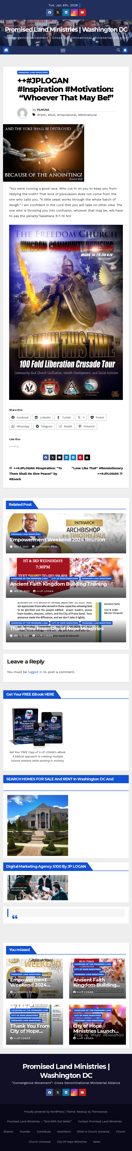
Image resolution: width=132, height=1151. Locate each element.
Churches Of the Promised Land (29, 579)
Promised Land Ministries (33, 73)
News (96, 1141)
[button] (118, 50)
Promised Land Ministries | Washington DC (66, 29)
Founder (25, 1131)
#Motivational (87, 115)
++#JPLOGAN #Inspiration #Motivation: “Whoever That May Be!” (65, 89)
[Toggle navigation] (63, 50)
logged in (35, 672)
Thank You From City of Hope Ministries (56, 629)
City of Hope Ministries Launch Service (94, 1031)
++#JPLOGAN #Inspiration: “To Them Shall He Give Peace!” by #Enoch (35, 473)
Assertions (64, 1131)
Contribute (44, 1131)
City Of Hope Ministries (72, 1141)
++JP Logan (43, 591)
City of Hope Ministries (65, 579)
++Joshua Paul (45, 546)
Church (120, 1131)
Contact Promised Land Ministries (100, 1121)
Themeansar (99, 1111)
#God (51, 115)
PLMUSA (43, 110)
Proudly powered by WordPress (44, 1111)
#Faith (41, 115)
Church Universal (40, 1141)
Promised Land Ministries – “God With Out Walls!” (39, 1121)
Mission (8, 1131)
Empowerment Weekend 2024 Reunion (57, 540)
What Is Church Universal (93, 1131)
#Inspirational (66, 115)
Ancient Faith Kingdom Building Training (58, 584)
